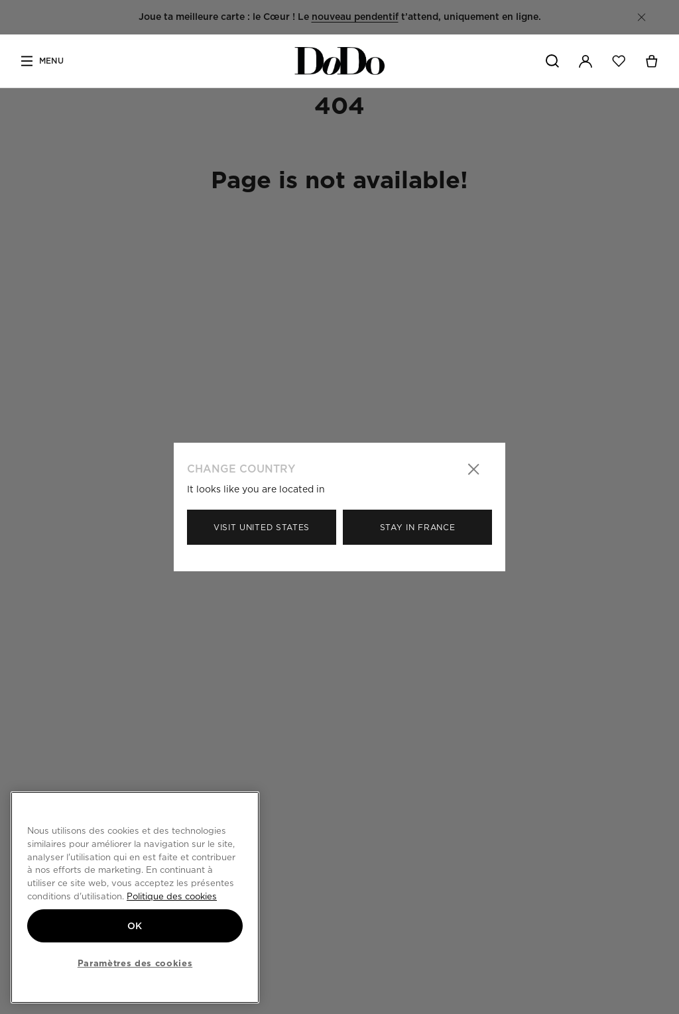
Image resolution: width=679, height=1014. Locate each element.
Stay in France (418, 527)
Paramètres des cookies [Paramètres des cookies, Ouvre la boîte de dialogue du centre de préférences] (135, 963)
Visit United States (262, 527)
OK (135, 926)
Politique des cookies (172, 896)
